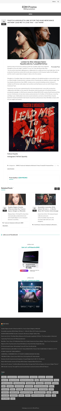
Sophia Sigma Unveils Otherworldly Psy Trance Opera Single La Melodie (16, 209)
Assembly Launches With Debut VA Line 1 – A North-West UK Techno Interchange (48, 209)
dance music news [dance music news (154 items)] (19, 383)
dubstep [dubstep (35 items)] (55, 383)
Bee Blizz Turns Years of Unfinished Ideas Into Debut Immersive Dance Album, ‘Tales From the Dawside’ (29, 341)
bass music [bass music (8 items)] (34, 377)
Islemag (24, 408)
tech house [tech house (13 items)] (14, 395)
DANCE (18, 165)
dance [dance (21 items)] (56, 380)
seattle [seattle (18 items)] (55, 392)
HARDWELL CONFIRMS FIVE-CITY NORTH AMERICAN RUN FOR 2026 (20, 354)
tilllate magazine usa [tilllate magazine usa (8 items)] (38, 395)
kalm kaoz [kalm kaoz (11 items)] (5, 392)
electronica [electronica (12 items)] (29, 386)
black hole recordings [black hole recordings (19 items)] (27, 380)
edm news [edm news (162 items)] (10, 386)
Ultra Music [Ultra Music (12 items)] (5, 398)
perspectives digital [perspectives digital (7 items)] (26, 392)
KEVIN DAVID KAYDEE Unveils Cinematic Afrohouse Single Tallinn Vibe (20, 333)
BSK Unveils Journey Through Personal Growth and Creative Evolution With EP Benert (25, 366)
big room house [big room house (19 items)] (14, 380)
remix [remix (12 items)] (49, 392)
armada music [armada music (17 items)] (12, 377)
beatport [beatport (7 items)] (49, 377)
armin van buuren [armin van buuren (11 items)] (23, 377)
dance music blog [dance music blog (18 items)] (7, 383)
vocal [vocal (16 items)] (12, 398)
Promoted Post (49, 165)
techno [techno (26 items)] (21, 395)
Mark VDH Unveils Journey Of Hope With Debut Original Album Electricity (21, 361)
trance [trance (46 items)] (48, 395)
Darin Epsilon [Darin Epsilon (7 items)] (30, 383)
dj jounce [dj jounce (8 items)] (47, 383)
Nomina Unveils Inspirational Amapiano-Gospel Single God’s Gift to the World (23, 359)
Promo (38, 165)
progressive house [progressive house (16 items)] (40, 392)
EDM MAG (6, 324)
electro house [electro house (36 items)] (19, 386)
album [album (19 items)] (4, 377)
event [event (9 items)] (51, 386)
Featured (22, 165)
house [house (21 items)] (12, 389)
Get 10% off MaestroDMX (31, 247)
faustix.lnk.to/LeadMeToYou (33, 64)
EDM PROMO (10, 169)
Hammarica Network (30, 165)
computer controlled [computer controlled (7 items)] (46, 380)
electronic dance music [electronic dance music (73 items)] (41, 386)
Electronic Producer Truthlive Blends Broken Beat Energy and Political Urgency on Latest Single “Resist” (30, 364)
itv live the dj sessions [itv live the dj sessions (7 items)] (31, 389)
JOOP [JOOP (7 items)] (51, 389)
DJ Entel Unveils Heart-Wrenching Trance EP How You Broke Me (18, 346)
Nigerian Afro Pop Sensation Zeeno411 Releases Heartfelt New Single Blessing (22, 343)
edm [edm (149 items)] (3, 386)
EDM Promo (29, 6)
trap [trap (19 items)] (54, 395)
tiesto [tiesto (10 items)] (28, 395)
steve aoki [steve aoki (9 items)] (5, 395)
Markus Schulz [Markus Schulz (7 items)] (14, 392)
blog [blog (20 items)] (36, 380)
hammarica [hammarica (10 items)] (5, 389)
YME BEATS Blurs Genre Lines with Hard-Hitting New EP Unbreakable (20, 356)
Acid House (37, 224)
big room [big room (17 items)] (4, 380)
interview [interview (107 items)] (19, 389)
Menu (54, 1)
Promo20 (42, 165)
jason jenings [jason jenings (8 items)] (43, 389)
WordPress (36, 408)
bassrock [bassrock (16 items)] (41, 377)
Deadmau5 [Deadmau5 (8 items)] (40, 383)
